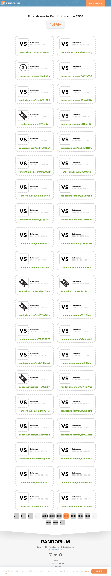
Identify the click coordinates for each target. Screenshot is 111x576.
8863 (73, 516)
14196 (55, 522)
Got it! (99, 570)
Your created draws (55, 563)
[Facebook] (60, 554)
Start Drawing (96, 3)
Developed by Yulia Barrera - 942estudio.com (55, 547)
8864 (80, 516)
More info (18, 572)
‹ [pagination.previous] (14, 516)
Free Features (55, 566)
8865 (87, 516)
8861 (59, 516)
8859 (45, 516)
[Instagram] (50, 554)
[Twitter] (55, 554)
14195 (48, 522)
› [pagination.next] (60, 522)
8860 (52, 516)
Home (55, 560)
